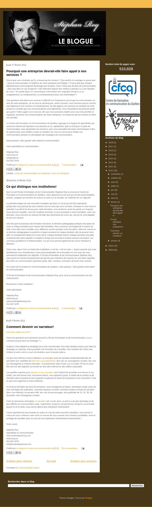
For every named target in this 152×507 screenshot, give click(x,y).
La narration (40, 401)
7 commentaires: (69, 165)
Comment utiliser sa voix (17, 332)
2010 (111, 246)
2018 (111, 142)
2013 (111, 162)
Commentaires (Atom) (29, 468)
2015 (111, 154)
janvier (114, 241)
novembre (116, 174)
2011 (111, 170)
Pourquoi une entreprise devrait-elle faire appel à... (116, 210)
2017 (111, 146)
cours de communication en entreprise (32, 173)
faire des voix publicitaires (43, 361)
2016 (111, 150)
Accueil (51, 461)
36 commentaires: (69, 448)
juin (113, 190)
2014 (111, 158)
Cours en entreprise (60, 173)
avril (113, 198)
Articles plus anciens (83, 461)
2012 (111, 166)
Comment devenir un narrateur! (30, 327)
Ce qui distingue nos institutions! (31, 186)
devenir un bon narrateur (42, 372)
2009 (111, 250)
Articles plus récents (19, 461)
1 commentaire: (68, 308)
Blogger (88, 498)
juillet (113, 186)
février (114, 202)
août (113, 182)
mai (113, 194)
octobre (114, 178)
